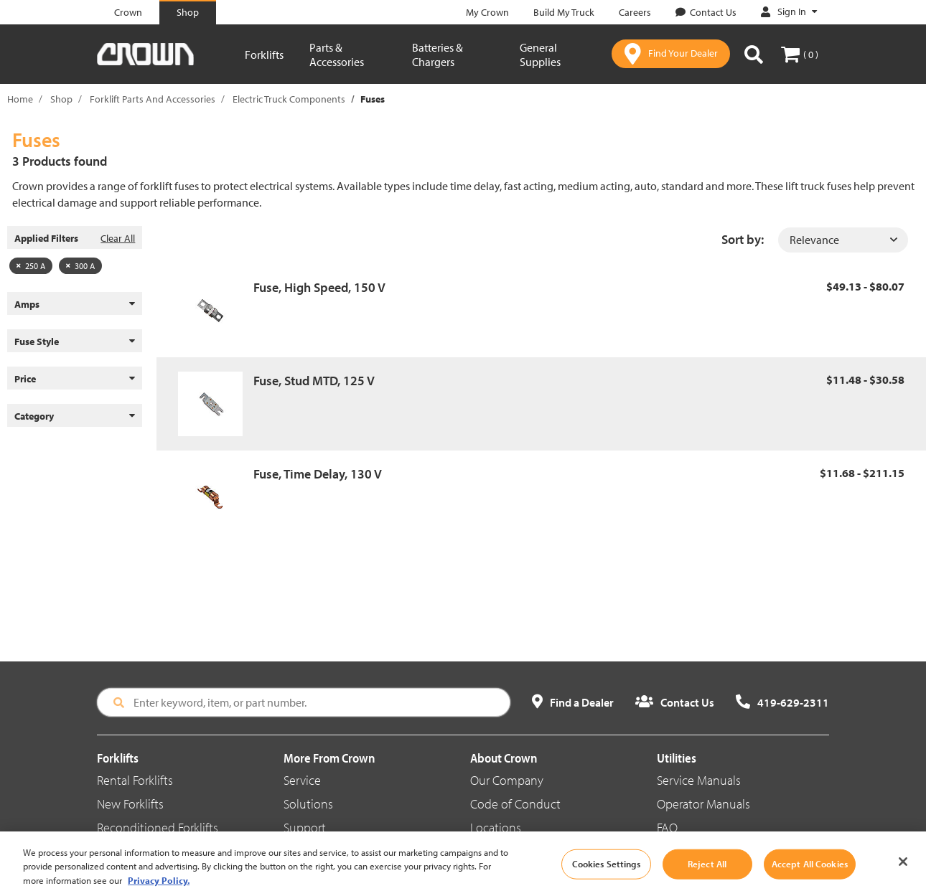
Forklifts (264, 54)
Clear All (117, 238)
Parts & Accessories (336, 54)
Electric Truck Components (289, 99)
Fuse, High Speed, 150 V (319, 287)
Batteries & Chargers (437, 54)
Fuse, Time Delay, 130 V (317, 474)
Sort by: (742, 239)
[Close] (903, 874)
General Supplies (540, 54)
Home (20, 99)
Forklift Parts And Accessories (152, 99)
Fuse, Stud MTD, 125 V (314, 380)
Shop (61, 99)
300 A (80, 265)
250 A (31, 265)
